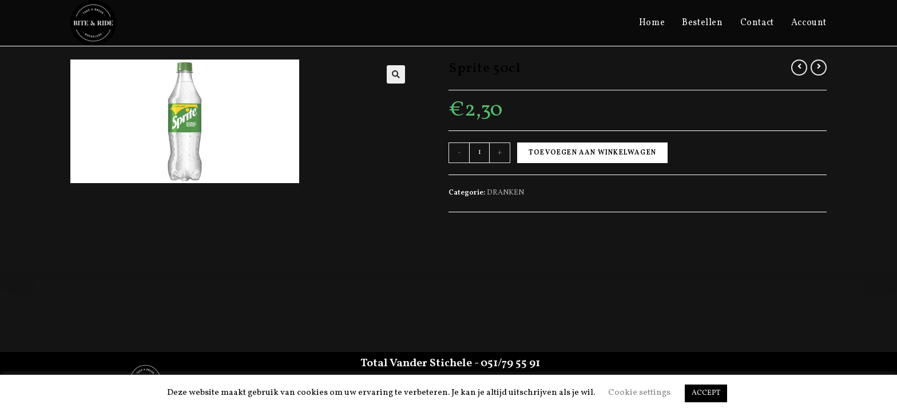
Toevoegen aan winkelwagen (592, 152)
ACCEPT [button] (706, 393)
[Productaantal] (479, 152)
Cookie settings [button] (639, 393)
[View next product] (819, 68)
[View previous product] (799, 68)
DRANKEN (505, 193)
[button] (396, 74)
